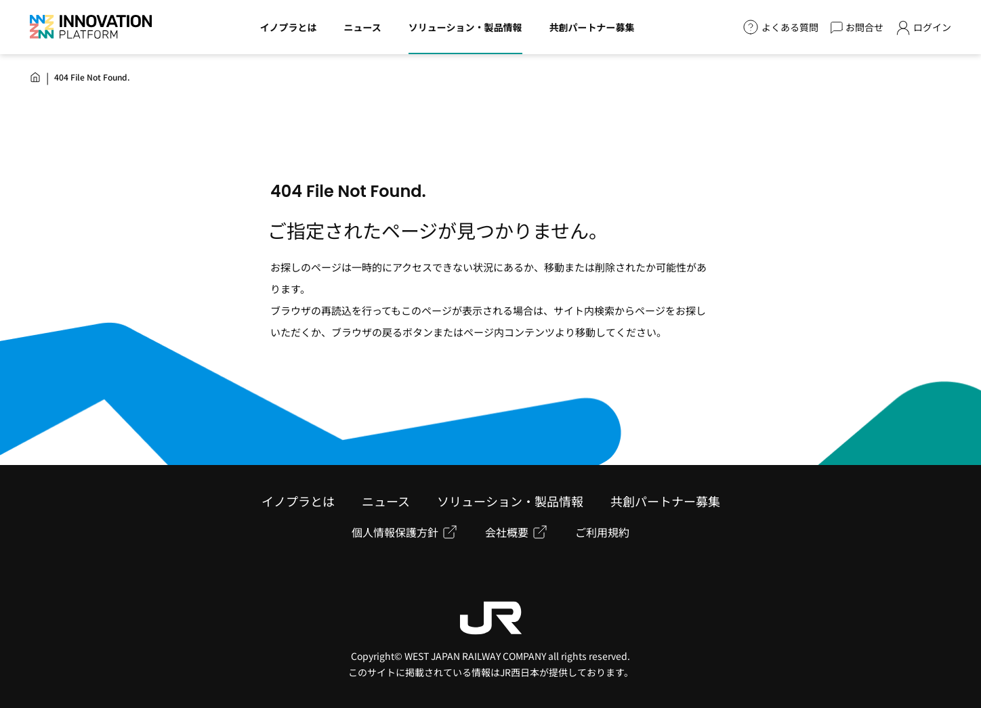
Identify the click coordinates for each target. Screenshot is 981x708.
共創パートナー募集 (665, 501)
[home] (35, 77)
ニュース (386, 501)
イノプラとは (298, 501)
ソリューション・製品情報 (510, 501)
